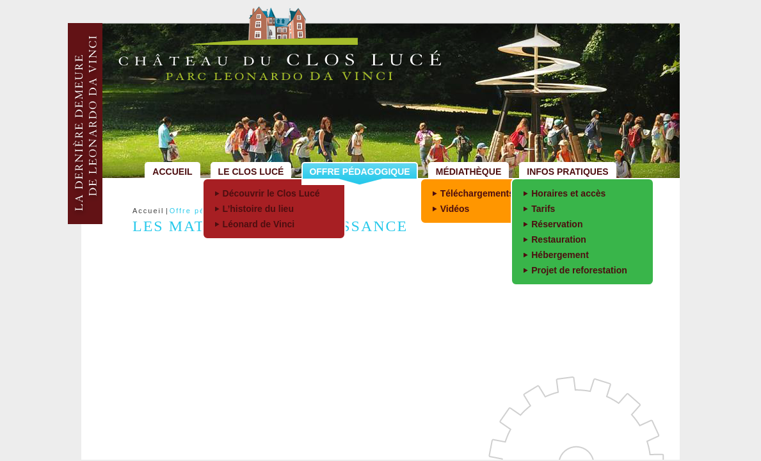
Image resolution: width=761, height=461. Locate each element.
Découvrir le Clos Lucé (271, 193)
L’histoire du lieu (258, 209)
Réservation (556, 224)
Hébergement (560, 255)
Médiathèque (469, 171)
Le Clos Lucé (251, 171)
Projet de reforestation (579, 270)
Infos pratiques (567, 171)
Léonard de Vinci (259, 224)
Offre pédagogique (359, 171)
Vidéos (455, 209)
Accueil (172, 171)
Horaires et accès (568, 193)
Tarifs (543, 209)
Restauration (558, 239)
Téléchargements (477, 193)
